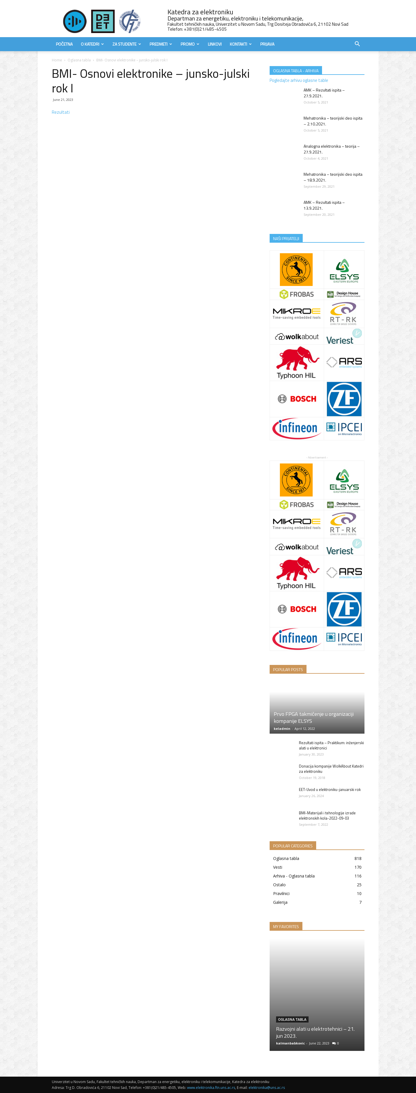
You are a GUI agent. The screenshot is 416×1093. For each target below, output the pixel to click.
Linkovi (215, 44)
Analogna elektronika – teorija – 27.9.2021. (332, 149)
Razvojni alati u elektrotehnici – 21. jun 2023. (315, 1032)
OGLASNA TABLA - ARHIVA (296, 71)
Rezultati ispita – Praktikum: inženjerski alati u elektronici (331, 745)
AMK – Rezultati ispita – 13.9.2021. (324, 205)
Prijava (267, 44)
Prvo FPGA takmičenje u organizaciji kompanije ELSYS (314, 717)
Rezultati (61, 112)
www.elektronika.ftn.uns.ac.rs (211, 1087)
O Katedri (92, 44)
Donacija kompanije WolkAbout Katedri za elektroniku (331, 768)
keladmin (282, 728)
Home (57, 60)
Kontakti (241, 44)
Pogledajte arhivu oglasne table (299, 80)
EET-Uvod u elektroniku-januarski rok (330, 789)
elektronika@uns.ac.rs (267, 1087)
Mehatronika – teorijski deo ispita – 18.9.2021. (333, 177)
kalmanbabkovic (290, 1043)
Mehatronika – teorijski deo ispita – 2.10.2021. (333, 121)
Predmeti (161, 44)
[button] (357, 44)
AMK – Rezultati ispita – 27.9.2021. (324, 93)
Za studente (126, 44)
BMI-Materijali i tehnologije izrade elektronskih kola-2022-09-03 (327, 815)
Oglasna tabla (79, 60)
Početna (64, 44)
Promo (190, 44)
